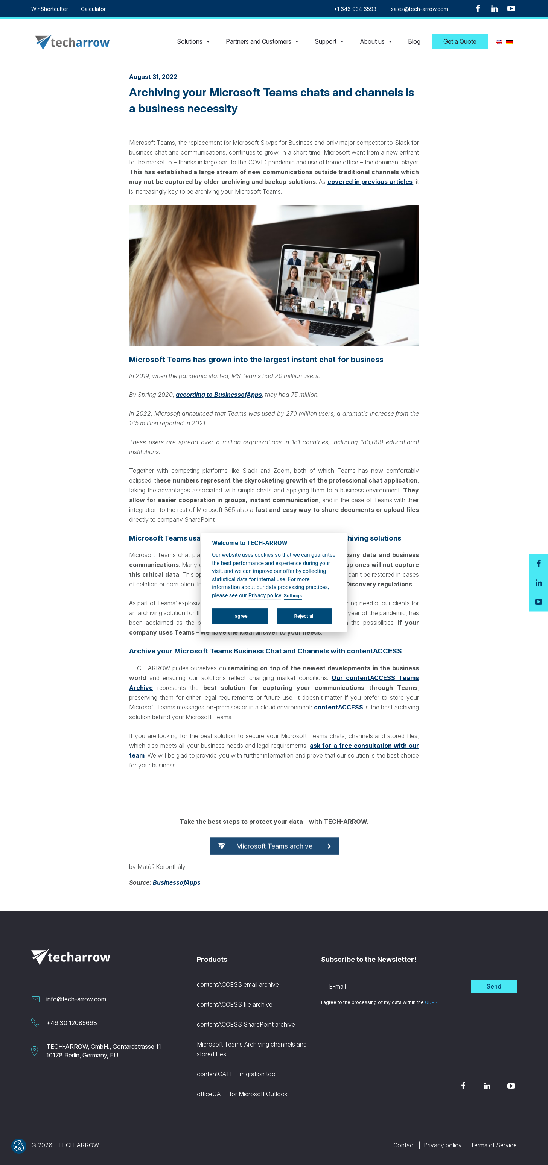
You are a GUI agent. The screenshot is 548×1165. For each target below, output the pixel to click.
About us (376, 41)
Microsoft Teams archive (274, 852)
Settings (293, 595)
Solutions (194, 41)
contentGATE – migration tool (237, 1074)
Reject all (304, 616)
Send (494, 986)
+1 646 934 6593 (355, 9)
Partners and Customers (263, 41)
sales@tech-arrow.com (419, 9)
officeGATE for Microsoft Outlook (242, 1094)
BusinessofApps (177, 882)
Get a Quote (459, 41)
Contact (404, 1145)
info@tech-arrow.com (76, 999)
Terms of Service (493, 1145)
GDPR (431, 1002)
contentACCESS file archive (234, 1004)
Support (330, 41)
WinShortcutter (49, 9)
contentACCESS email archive (238, 984)
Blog (414, 41)
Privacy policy (443, 1145)
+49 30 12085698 (71, 1023)
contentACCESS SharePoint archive (246, 1024)
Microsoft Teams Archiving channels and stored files (252, 1049)
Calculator (93, 9)
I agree (239, 616)
